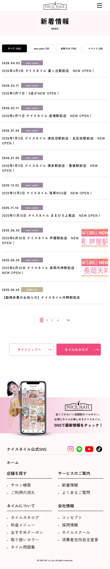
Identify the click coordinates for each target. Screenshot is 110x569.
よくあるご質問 (76, 492)
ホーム (13, 462)
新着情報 (70, 485)
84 (68, 320)
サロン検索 (21, 485)
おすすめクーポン (27, 532)
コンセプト (72, 517)
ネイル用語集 (23, 547)
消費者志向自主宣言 (80, 539)
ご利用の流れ (23, 492)
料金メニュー (23, 525)
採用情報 (70, 525)
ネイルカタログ (25, 517)
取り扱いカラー (25, 539)
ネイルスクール (76, 532)
